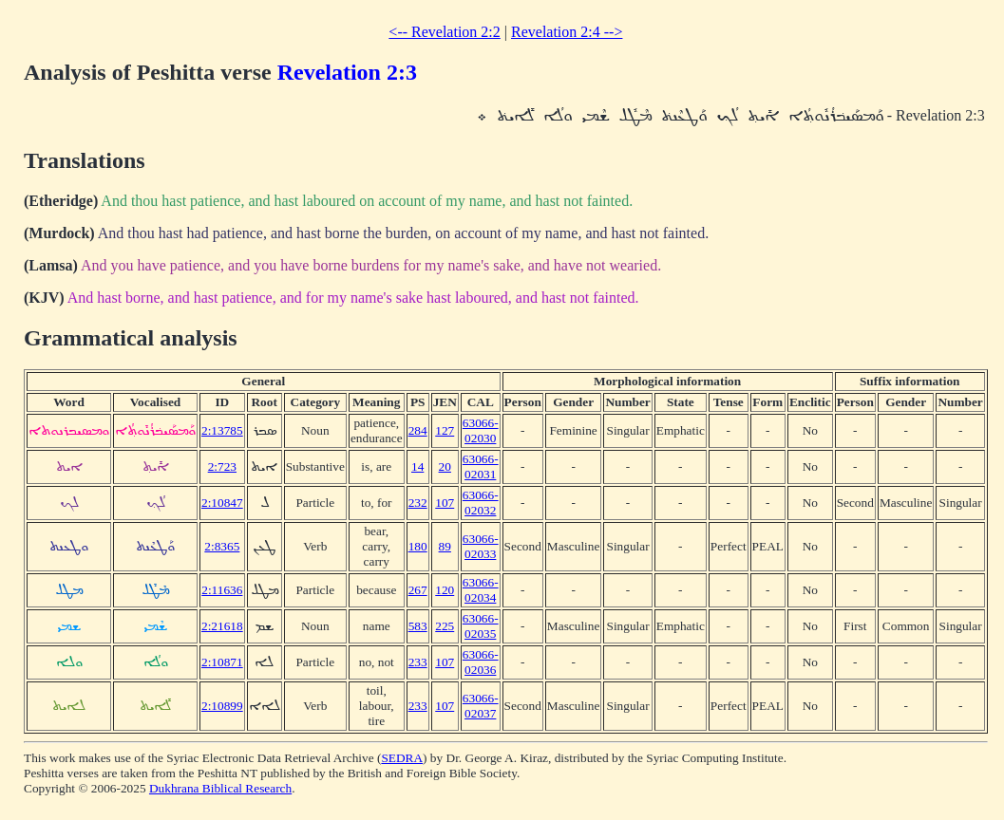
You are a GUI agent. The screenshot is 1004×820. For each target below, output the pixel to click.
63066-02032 (481, 502)
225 (444, 626)
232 (417, 502)
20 (445, 466)
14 (417, 466)
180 (417, 546)
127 (444, 430)
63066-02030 (481, 430)
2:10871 (222, 662)
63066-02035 (481, 626)
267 (417, 590)
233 (417, 662)
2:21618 (222, 626)
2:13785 (222, 430)
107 (444, 502)
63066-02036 (481, 662)
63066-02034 (481, 590)
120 (444, 590)
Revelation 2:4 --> (566, 32)
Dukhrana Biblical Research (220, 788)
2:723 (222, 466)
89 (445, 546)
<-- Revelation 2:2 (444, 32)
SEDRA (402, 758)
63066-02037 (481, 705)
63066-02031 (481, 466)
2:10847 (222, 502)
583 (417, 626)
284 (417, 430)
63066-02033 (481, 546)
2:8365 (221, 546)
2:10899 (222, 706)
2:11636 (221, 590)
